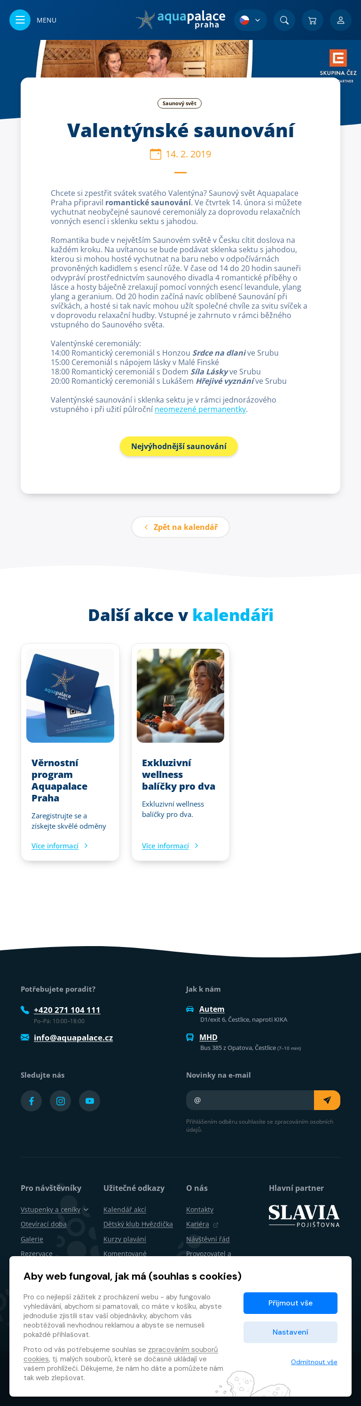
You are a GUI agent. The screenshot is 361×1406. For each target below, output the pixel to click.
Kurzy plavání (124, 1239)
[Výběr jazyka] (250, 20)
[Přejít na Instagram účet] (60, 1100)
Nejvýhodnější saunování (179, 446)
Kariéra (202, 1224)
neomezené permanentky (200, 409)
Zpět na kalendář (180, 527)
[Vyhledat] (284, 20)
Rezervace (37, 1253)
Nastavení (290, 1332)
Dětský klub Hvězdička (138, 1224)
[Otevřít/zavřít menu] (32, 20)
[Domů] (180, 19)
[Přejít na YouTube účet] (89, 1100)
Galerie (32, 1239)
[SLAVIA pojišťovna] (304, 1215)
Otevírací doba (44, 1224)
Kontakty (199, 1209)
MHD (202, 1037)
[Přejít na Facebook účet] (31, 1100)
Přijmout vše (290, 1303)
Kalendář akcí (124, 1209)
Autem (205, 1009)
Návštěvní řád (208, 1239)
